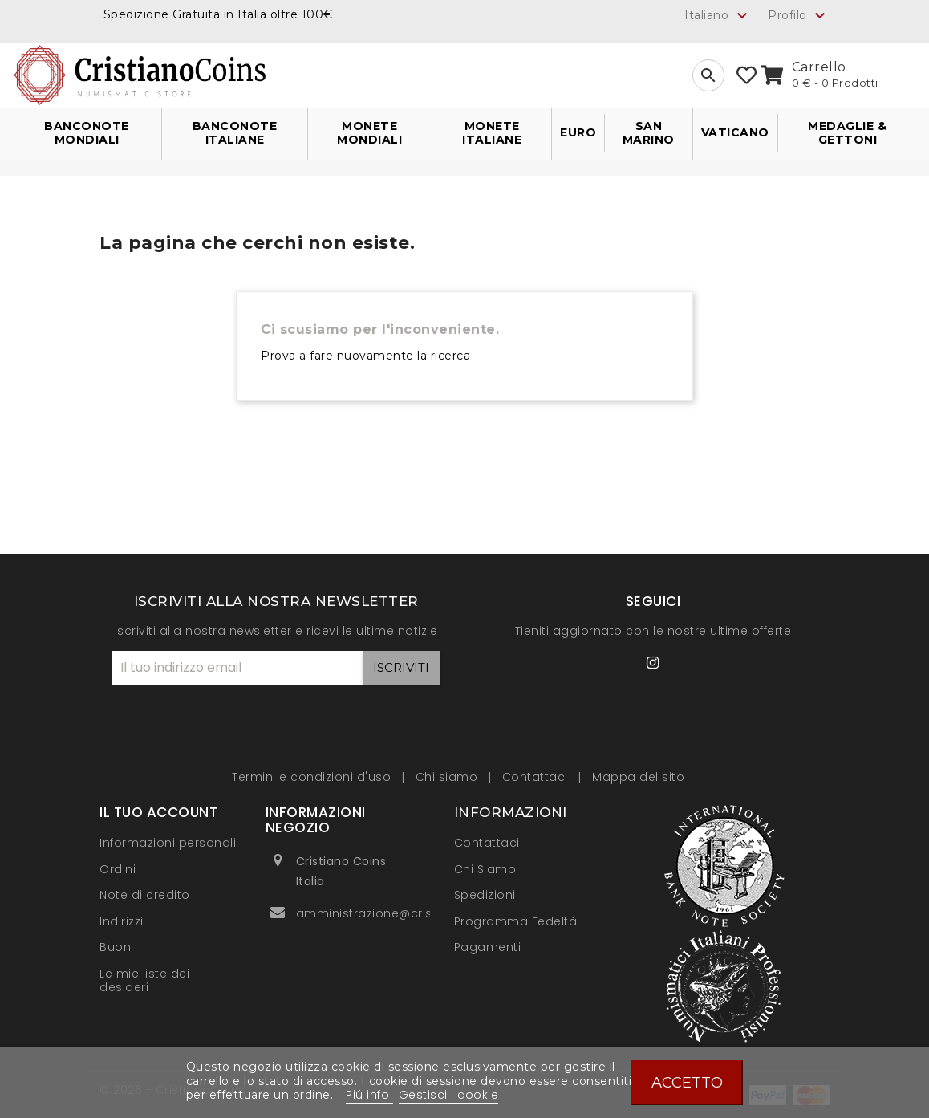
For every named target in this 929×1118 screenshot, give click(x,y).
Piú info (369, 1095)
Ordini (117, 869)
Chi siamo (448, 777)
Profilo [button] (799, 16)
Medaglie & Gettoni (847, 133)
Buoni (116, 947)
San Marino (649, 133)
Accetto (687, 1082)
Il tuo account (158, 812)
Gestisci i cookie (449, 1095)
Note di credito (144, 895)
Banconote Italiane (235, 133)
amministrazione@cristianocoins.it (402, 913)
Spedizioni (485, 895)
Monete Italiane (491, 133)
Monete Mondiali (369, 133)
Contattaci (537, 777)
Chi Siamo (485, 869)
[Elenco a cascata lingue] (718, 15)
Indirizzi (121, 921)
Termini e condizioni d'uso (313, 777)
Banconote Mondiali (86, 133)
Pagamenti (487, 947)
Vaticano (735, 132)
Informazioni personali (167, 843)
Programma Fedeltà (516, 921)
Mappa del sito (638, 777)
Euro (578, 132)
